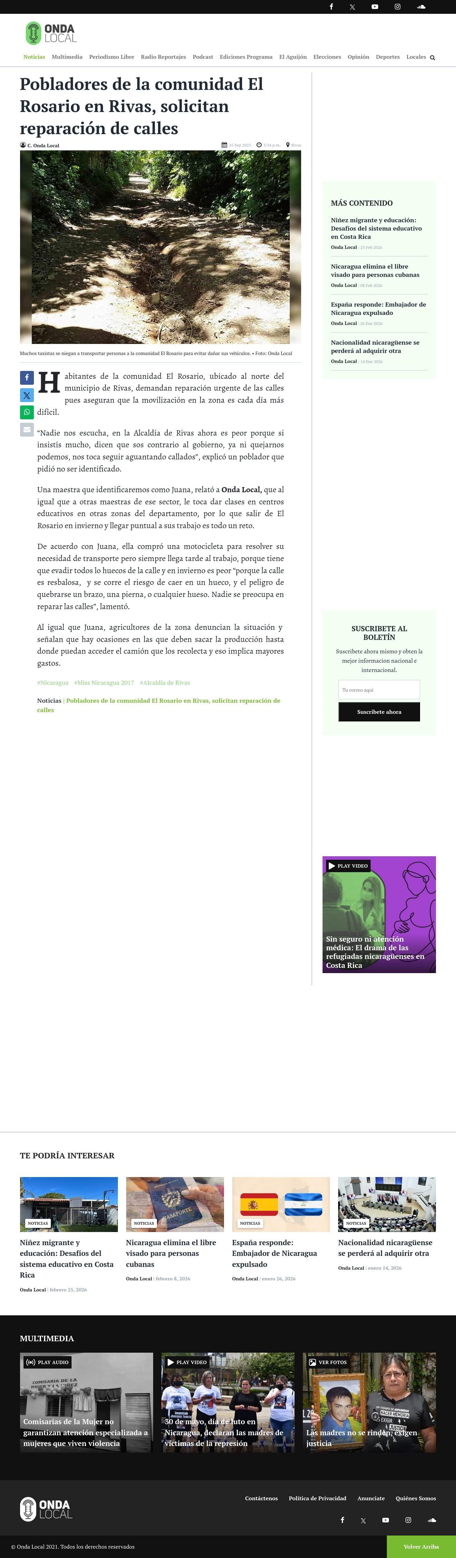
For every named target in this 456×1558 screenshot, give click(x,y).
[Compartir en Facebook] (27, 378)
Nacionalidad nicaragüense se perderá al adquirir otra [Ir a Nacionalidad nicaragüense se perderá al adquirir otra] (375, 346)
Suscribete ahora (379, 712)
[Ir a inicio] (51, 32)
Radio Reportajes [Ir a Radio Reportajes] (163, 56)
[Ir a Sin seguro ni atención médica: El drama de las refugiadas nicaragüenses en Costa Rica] (379, 914)
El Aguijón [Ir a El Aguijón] (293, 56)
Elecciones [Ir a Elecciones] (327, 56)
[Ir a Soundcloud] (432, 1519)
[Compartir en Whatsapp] (27, 412)
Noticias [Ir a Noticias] (34, 56)
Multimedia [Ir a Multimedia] (67, 56)
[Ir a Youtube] (375, 6)
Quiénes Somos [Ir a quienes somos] (416, 1498)
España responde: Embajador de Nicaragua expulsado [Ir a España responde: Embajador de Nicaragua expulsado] (378, 308)
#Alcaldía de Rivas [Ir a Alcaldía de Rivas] (165, 683)
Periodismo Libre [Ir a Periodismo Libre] (111, 56)
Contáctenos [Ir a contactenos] (261, 1498)
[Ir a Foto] (160, 246)
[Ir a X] (363, 1519)
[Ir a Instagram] (397, 6)
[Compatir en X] (27, 395)
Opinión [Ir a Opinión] (359, 56)
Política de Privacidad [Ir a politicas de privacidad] (317, 1498)
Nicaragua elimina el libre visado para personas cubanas (171, 1253)
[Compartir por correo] (27, 430)
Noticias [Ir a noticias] (49, 701)
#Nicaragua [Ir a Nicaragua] (53, 683)
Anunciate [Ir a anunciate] (371, 1498)
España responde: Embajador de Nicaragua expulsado (274, 1253)
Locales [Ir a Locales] (416, 56)
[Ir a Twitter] (352, 7)
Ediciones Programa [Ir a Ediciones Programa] (246, 56)
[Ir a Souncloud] (421, 6)
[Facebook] (331, 6)
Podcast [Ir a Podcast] (203, 56)
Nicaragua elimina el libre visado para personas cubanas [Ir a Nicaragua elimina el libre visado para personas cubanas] (375, 270)
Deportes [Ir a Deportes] (388, 56)
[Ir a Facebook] (342, 1519)
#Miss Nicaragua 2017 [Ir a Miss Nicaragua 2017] (104, 683)
